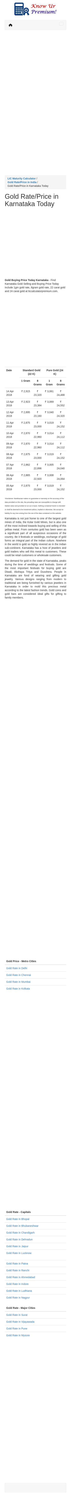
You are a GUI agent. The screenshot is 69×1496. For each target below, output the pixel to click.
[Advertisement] (34, 68)
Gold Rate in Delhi (16, 968)
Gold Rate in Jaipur (17, 1246)
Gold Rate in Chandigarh (20, 1232)
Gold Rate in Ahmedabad (20, 1277)
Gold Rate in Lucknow (18, 1253)
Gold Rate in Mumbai (18, 981)
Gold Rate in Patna (17, 1263)
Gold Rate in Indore (17, 1284)
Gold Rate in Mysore (18, 1335)
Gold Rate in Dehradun (19, 1239)
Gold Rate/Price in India (22, 182)
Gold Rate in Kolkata (18, 988)
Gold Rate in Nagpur (18, 1297)
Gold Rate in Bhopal (17, 1219)
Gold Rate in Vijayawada (20, 1321)
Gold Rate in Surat (16, 1314)
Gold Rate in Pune (16, 1328)
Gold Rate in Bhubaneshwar (22, 1225)
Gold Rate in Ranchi (17, 1270)
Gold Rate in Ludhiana (19, 1290)
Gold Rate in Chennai (18, 975)
